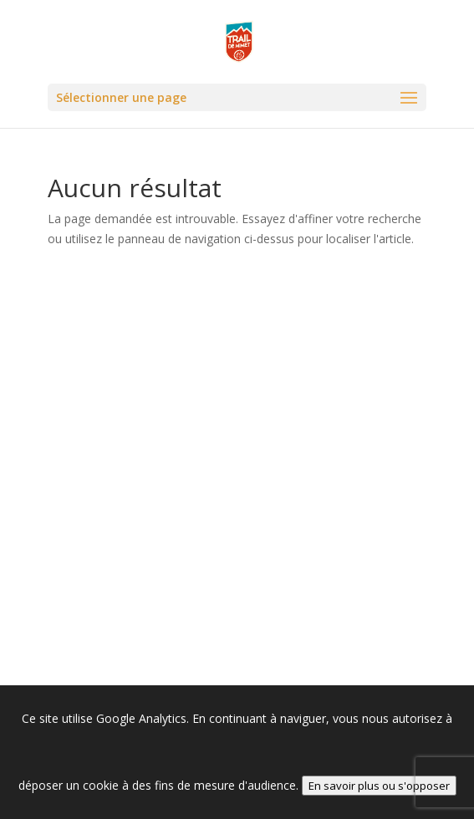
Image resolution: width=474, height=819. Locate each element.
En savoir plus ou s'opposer (379, 785)
